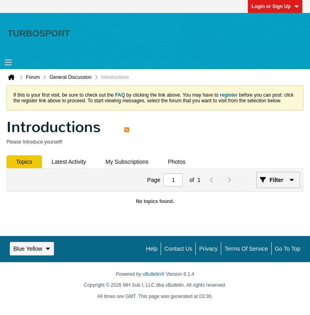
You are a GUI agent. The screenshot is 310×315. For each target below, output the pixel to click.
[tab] (24, 161)
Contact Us (178, 248)
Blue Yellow (31, 248)
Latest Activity (69, 162)
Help (151, 248)
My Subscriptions (127, 162)
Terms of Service (246, 248)
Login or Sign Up (275, 6)
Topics (24, 162)
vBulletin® (154, 274)
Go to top (287, 248)
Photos (177, 162)
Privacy (208, 248)
